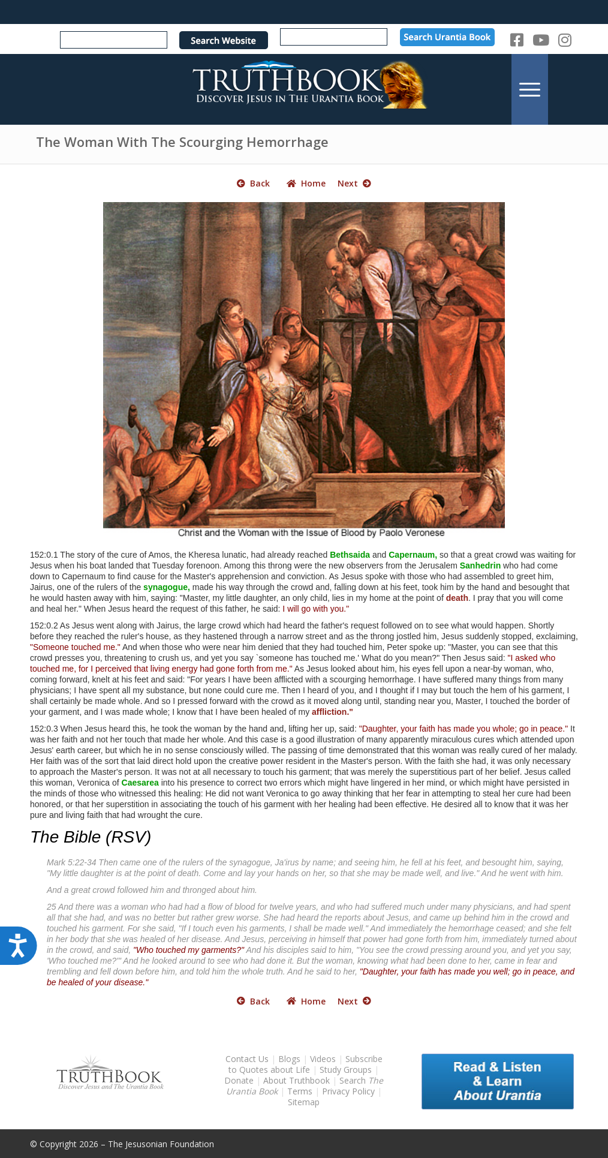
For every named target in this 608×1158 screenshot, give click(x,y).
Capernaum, (413, 555)
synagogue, (166, 587)
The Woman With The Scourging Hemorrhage (182, 142)
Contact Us (247, 1058)
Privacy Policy (348, 1091)
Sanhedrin (480, 565)
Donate (239, 1080)
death (457, 598)
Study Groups (347, 1069)
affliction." (332, 712)
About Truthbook (296, 1080)
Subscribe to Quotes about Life (305, 1064)
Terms (299, 1091)
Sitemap (304, 1102)
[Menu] (529, 89)
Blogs (289, 1058)
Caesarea (140, 782)
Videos (323, 1058)
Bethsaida (350, 555)
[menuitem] (529, 89)
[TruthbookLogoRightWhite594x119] (304, 89)
